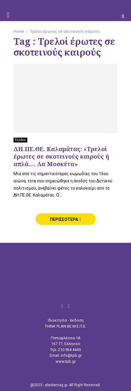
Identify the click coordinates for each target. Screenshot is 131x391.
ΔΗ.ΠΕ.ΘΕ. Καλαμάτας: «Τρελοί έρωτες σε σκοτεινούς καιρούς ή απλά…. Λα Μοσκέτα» (61, 156)
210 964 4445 (69, 349)
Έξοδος (20, 140)
